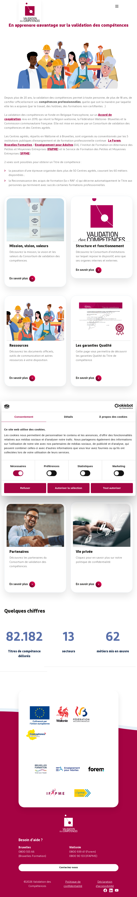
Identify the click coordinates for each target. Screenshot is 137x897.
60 (115, 170)
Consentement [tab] (23, 416)
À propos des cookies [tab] (113, 416)
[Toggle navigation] (117, 6)
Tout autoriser (112, 487)
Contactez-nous (68, 867)
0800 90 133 (77, 856)
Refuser (25, 487)
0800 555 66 (26, 851)
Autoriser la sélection (68, 487)
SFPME (24, 153)
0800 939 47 (77, 851)
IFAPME (53, 149)
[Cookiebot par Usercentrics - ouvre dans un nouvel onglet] (117, 406)
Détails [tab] (68, 416)
